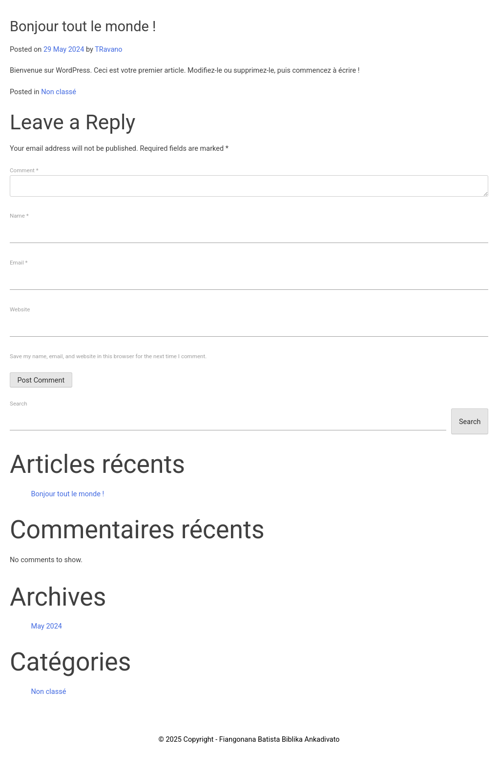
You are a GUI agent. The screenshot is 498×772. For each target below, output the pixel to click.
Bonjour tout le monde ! (67, 494)
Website (20, 309)
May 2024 (46, 626)
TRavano (108, 49)
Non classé (58, 92)
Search (18, 403)
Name (19, 215)
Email (19, 262)
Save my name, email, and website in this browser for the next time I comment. (108, 356)
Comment (24, 170)
